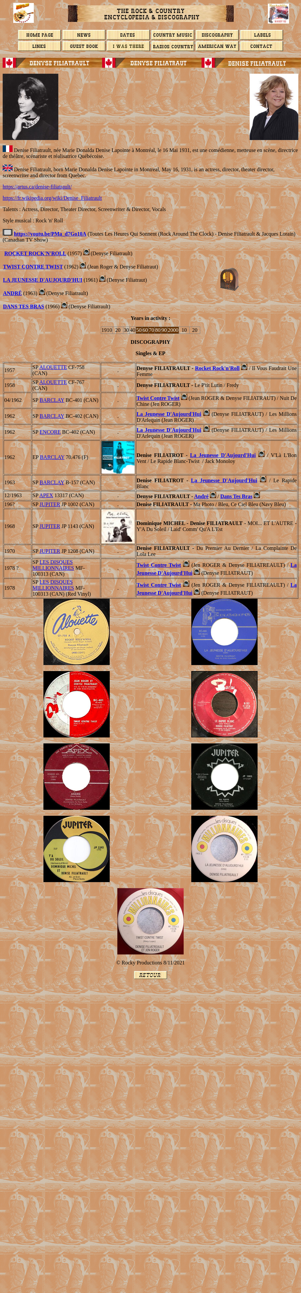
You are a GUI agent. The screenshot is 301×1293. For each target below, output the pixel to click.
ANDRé (12, 293)
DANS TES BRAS (23, 306)
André (201, 496)
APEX (46, 495)
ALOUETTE (53, 367)
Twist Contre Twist (33, 266)
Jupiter (49, 504)
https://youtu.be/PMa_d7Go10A (50, 234)
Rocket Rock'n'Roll (35, 253)
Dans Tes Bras (236, 496)
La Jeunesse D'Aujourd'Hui (42, 280)
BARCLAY (51, 400)
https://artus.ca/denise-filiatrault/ (37, 187)
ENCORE (50, 432)
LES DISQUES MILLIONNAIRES (53, 565)
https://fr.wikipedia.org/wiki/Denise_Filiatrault (52, 198)
